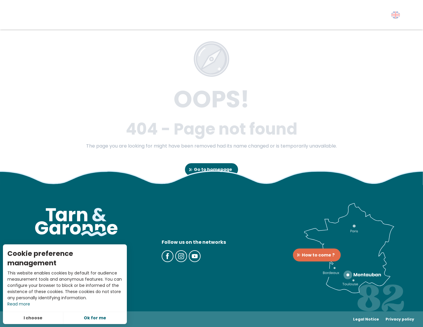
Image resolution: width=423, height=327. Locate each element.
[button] (395, 15)
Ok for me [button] (95, 318)
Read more (18, 304)
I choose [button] (33, 318)
